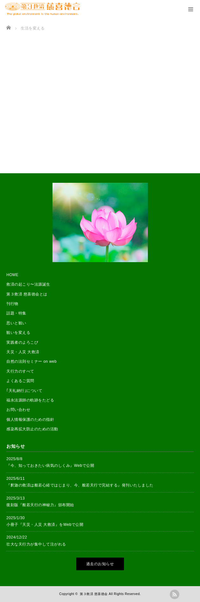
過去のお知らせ (100, 564)
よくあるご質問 (20, 381)
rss (174, 594)
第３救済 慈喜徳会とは (26, 294)
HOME (12, 275)
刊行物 (12, 303)
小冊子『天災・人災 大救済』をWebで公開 (45, 524)
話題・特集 (16, 313)
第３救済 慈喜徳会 (93, 594)
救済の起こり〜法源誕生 (28, 284)
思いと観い (16, 323)
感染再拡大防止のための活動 (32, 429)
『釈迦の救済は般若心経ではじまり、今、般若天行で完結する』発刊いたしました (80, 485)
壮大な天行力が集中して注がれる (36, 544)
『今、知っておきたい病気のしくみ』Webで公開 (50, 465)
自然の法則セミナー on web (31, 361)
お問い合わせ (18, 409)
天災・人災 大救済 (22, 352)
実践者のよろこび (22, 342)
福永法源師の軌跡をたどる (30, 400)
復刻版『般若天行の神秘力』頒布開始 (40, 505)
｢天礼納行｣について (24, 390)
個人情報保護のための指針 (30, 419)
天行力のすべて (20, 371)
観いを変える (18, 332)
